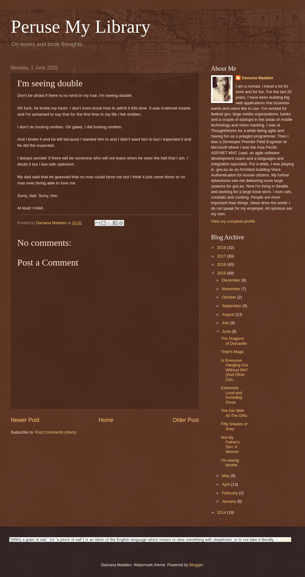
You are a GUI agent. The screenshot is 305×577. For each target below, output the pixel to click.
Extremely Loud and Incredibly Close (231, 394)
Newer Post (25, 420)
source (285, 539)
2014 (222, 512)
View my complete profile (233, 221)
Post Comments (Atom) (55, 432)
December (231, 280)
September (232, 305)
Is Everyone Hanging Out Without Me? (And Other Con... (234, 370)
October (229, 297)
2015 (222, 273)
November (231, 288)
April (226, 484)
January (229, 501)
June (227, 331)
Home (106, 420)
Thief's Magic (232, 351)
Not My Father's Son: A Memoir (230, 444)
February (230, 493)
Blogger (196, 565)
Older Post (186, 420)
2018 (222, 247)
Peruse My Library (80, 26)
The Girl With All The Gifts (234, 413)
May (226, 475)
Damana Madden (257, 78)
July (226, 322)
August (228, 314)
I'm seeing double (230, 462)
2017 (222, 256)
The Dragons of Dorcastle (234, 340)
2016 (222, 264)
